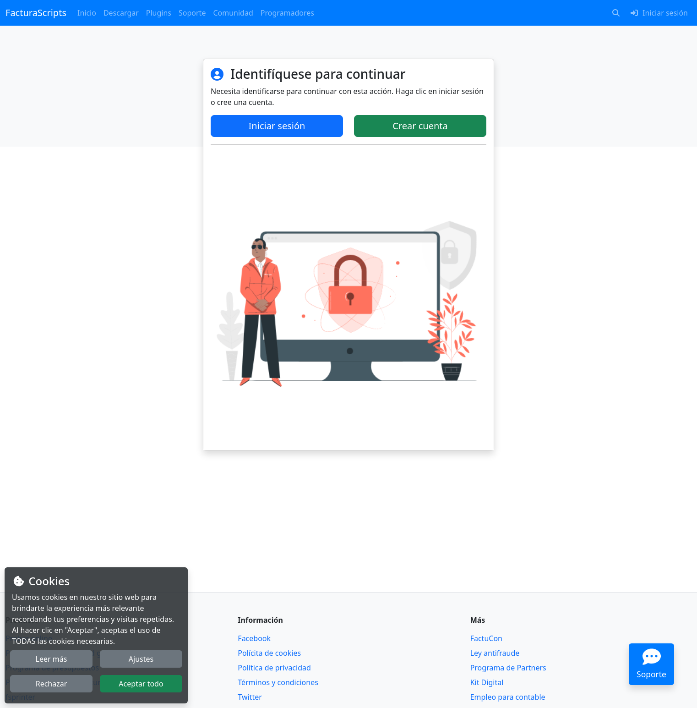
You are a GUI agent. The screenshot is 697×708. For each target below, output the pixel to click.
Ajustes (141, 659)
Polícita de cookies (269, 653)
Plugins (158, 13)
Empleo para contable (507, 697)
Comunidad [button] (233, 13)
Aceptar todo (141, 684)
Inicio (86, 13)
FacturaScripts (35, 12)
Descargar (121, 13)
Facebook (254, 638)
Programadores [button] (287, 13)
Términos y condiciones (278, 682)
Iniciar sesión (277, 126)
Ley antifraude (495, 653)
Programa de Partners (508, 668)
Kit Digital (487, 682)
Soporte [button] (192, 13)
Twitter (249, 697)
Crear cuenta (420, 126)
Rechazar (51, 684)
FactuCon (486, 638)
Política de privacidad (274, 668)
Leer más (51, 659)
